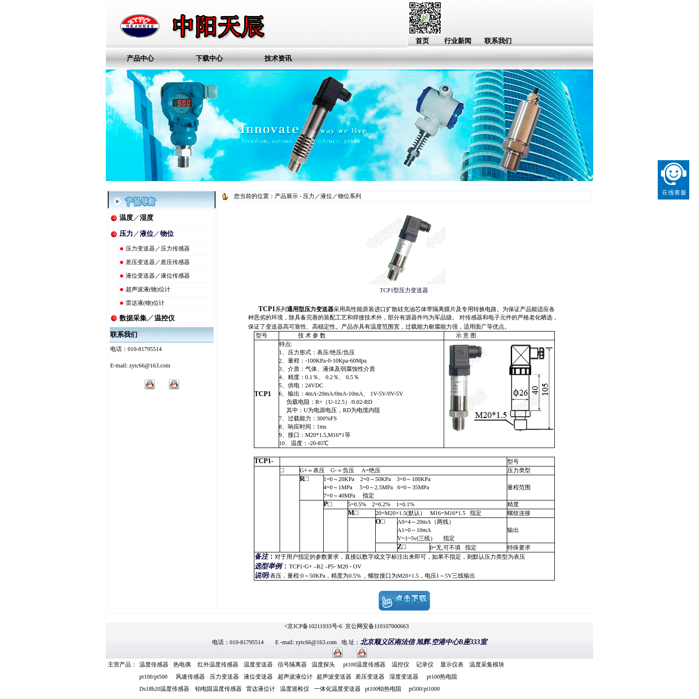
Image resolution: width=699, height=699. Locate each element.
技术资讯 (278, 58)
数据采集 (133, 318)
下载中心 (209, 58)
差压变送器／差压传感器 (158, 262)
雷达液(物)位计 (145, 303)
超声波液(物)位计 (148, 289)
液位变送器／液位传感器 (158, 275)
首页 (422, 41)
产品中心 (140, 58)
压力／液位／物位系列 (332, 196)
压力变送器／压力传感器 (158, 248)
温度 (126, 217)
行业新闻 (457, 41)
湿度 (146, 217)
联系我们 (498, 41)
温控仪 (164, 318)
